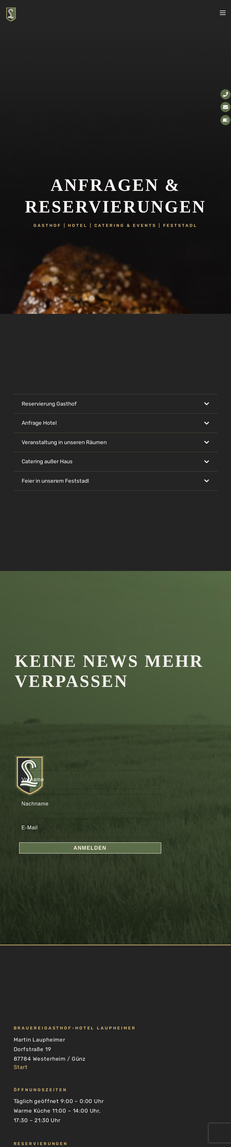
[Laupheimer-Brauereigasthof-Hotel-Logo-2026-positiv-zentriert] (11, 14)
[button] (222, 13)
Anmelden (90, 848)
